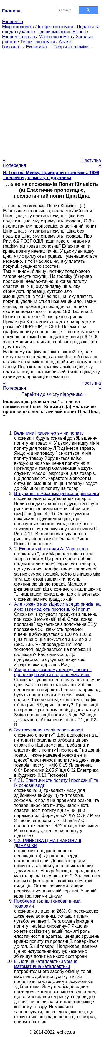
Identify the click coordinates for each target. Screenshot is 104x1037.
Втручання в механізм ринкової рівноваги (56, 493)
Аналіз (65, 41)
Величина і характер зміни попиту (49, 433)
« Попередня (14, 163)
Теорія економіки (37, 41)
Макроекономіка (55, 36)
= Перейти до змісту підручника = (52, 394)
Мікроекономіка (18, 26)
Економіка (12, 21)
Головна (10, 46)
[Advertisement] (52, 101)
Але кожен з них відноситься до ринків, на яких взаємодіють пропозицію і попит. (57, 607)
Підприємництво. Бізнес (61, 31)
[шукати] (65, 10)
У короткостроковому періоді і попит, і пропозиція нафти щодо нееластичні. (53, 672)
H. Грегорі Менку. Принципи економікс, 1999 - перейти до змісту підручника (51, 175)
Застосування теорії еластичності (48, 730)
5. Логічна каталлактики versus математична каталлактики (45, 964)
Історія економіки (55, 26)
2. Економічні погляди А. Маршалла (51, 548)
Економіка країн (18, 36)
